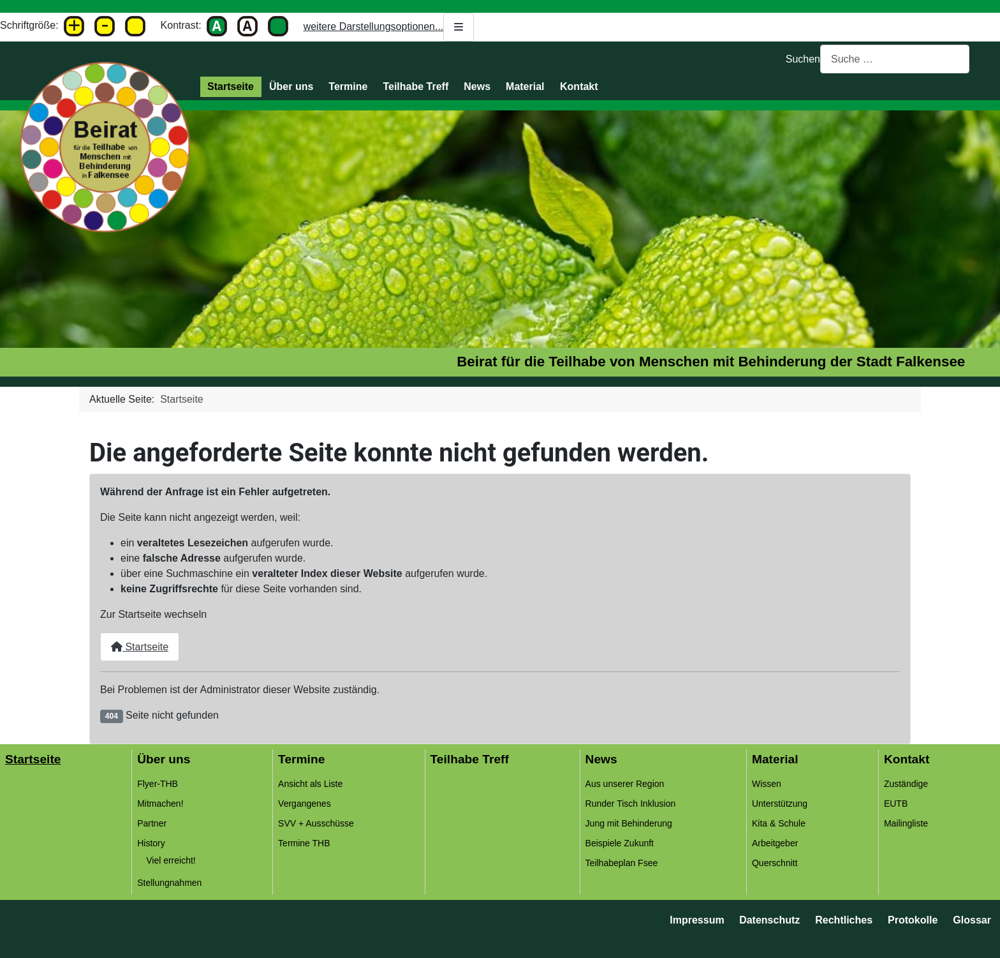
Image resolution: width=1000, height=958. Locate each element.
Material (525, 86)
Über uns (291, 86)
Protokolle (913, 920)
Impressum (697, 920)
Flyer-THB (157, 784)
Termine (347, 86)
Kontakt (579, 86)
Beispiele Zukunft (619, 843)
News (477, 86)
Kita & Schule (778, 823)
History (151, 843)
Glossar (972, 920)
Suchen (803, 59)
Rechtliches (843, 920)
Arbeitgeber (775, 843)
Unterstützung (779, 803)
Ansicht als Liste (310, 784)
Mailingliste (906, 823)
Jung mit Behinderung (628, 823)
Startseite (230, 86)
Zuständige (906, 784)
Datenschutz (769, 920)
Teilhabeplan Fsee (621, 863)
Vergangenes (304, 803)
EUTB (896, 803)
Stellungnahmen (169, 883)
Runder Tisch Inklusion (630, 803)
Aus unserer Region (625, 784)
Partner (151, 823)
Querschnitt (775, 863)
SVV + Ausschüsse (316, 823)
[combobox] (894, 59)
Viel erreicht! (171, 860)
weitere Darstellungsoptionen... (389, 27)
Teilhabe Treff (415, 86)
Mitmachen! (160, 803)
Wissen (766, 784)
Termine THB (304, 843)
